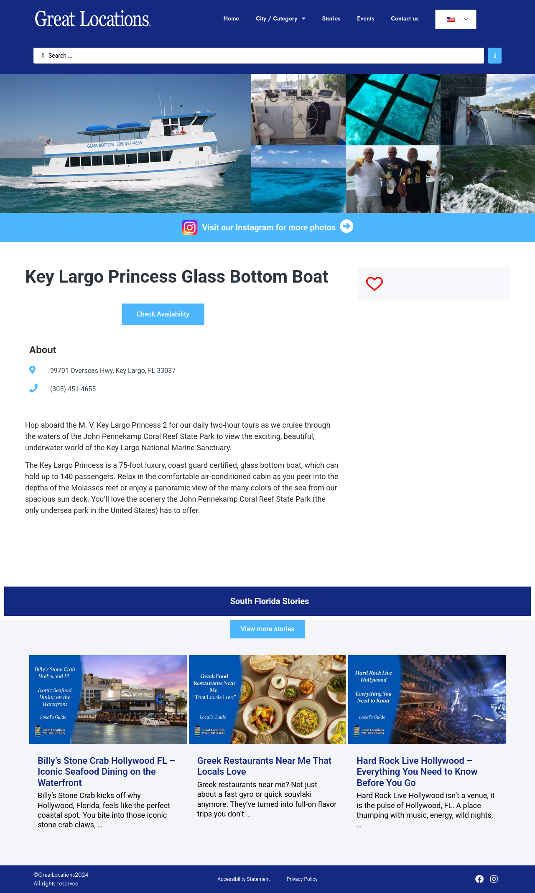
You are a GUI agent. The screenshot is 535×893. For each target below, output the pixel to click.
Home (231, 18)
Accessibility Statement (243, 879)
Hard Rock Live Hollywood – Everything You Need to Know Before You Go (417, 771)
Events (365, 18)
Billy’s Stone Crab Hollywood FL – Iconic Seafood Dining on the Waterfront (106, 771)
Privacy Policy (302, 879)
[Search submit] (495, 56)
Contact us (404, 18)
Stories (331, 18)
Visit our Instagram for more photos (269, 227)
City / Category (280, 18)
